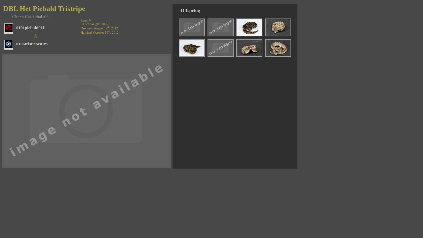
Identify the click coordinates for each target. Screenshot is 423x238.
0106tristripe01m (32, 43)
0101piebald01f (30, 27)
